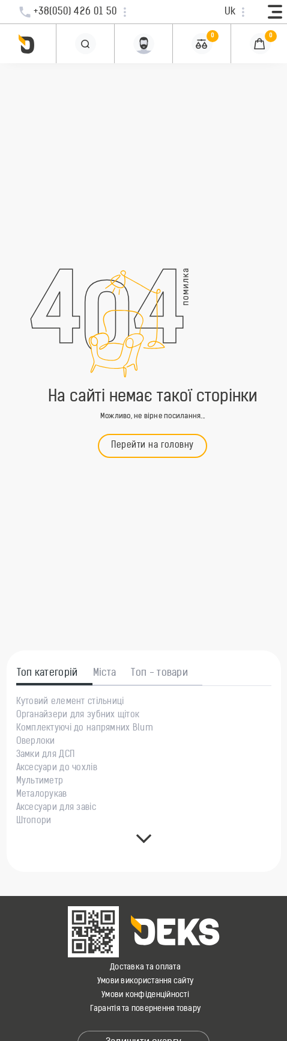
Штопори (34, 821)
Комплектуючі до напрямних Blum (84, 728)
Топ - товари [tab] (159, 673)
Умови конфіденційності (145, 995)
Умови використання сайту (145, 981)
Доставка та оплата (145, 967)
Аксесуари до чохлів (56, 768)
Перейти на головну (152, 445)
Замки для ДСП (45, 755)
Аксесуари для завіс (56, 808)
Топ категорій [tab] (47, 673)
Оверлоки (35, 742)
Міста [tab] (104, 673)
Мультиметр (40, 781)
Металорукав (41, 795)
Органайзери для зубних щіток (78, 715)
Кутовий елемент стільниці (70, 702)
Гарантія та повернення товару (145, 1009)
